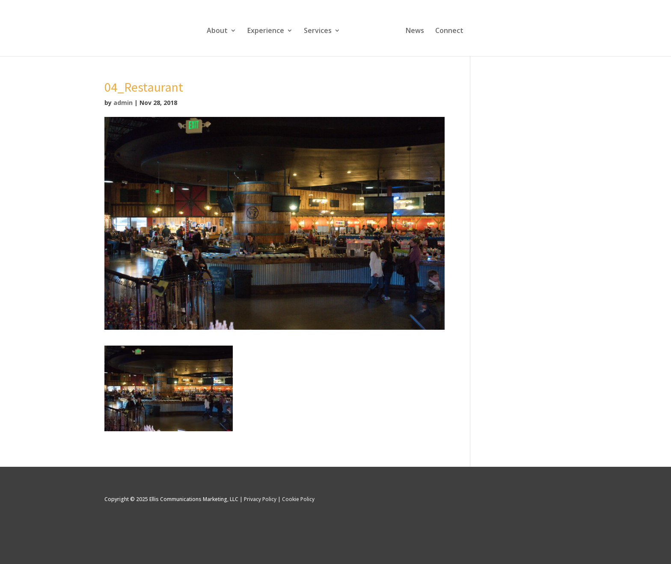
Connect (449, 31)
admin (123, 102)
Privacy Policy (260, 499)
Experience (265, 31)
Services (318, 31)
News (415, 31)
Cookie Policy (298, 499)
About (217, 31)
